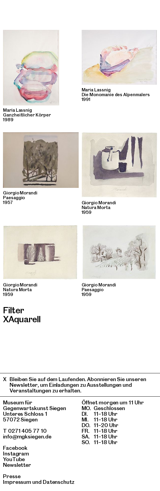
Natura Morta (96, 207)
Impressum (17, 482)
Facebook (15, 448)
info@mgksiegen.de (27, 436)
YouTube (14, 459)
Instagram (16, 453)
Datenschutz (58, 482)
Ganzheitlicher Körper (27, 115)
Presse (12, 476)
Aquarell (24, 319)
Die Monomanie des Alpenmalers (116, 94)
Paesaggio (14, 197)
